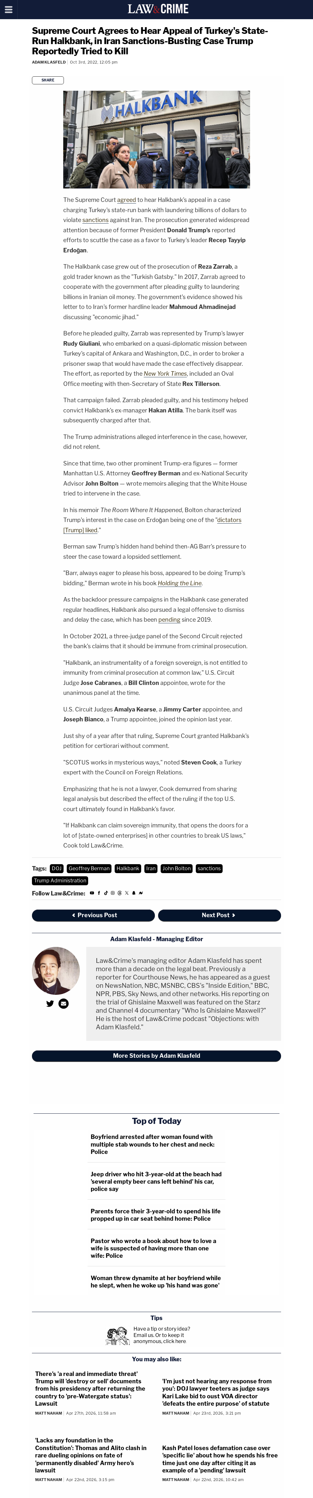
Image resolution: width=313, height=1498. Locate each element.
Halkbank (128, 868)
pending (169, 619)
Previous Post (94, 915)
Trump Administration (60, 881)
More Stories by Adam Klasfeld (156, 1055)
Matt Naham (48, 1413)
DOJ (57, 868)
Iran (151, 868)
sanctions (95, 220)
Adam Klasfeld (49, 62)
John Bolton (177, 868)
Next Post (219, 915)
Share (48, 80)
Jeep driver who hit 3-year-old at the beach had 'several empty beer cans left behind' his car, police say (156, 1182)
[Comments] (33, 70)
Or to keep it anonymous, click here (160, 1338)
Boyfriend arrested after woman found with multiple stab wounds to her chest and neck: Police (153, 1144)
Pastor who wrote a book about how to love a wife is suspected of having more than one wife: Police (153, 1248)
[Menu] (9, 9)
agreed (126, 199)
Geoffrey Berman (89, 868)
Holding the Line (180, 583)
